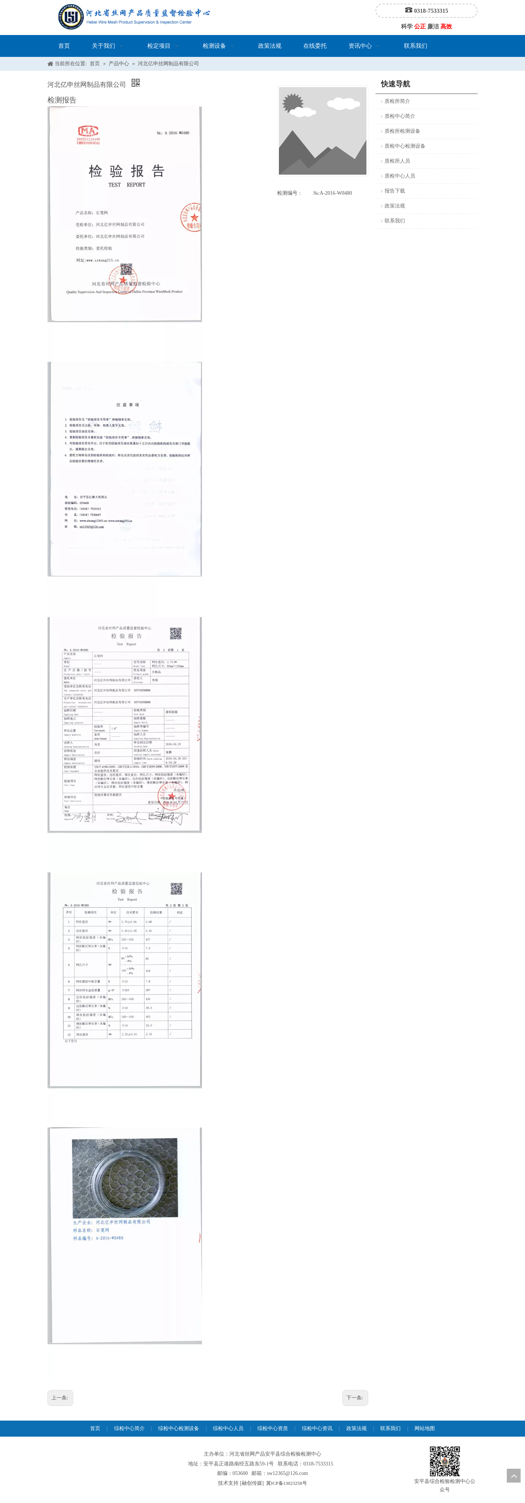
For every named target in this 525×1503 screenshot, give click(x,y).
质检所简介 (397, 101)
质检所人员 (397, 161)
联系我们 (395, 221)
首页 (95, 1428)
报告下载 (395, 191)
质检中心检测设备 (405, 146)
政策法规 (395, 206)
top (514, 1476)
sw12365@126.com (287, 1473)
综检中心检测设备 (178, 1428)
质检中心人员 (400, 176)
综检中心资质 (272, 1428)
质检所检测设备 (402, 131)
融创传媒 (252, 1483)
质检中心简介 (400, 116)
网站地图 (425, 1428)
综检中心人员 (228, 1428)
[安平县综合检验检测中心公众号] (445, 1461)
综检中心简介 (129, 1428)
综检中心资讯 (317, 1428)
